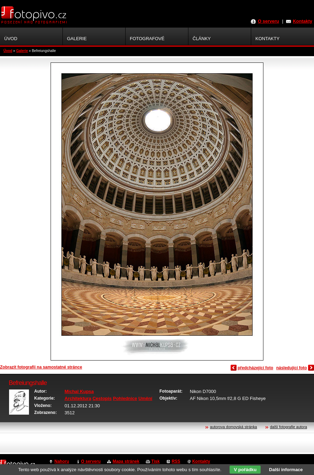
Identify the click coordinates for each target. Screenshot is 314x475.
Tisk (155, 461)
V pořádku (245, 469)
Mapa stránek (126, 461)
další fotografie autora (288, 427)
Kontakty (302, 21)
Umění (145, 398)
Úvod (7, 51)
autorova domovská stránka (233, 427)
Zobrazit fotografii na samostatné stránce (41, 367)
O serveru (268, 21)
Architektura (78, 398)
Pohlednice (125, 398)
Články (202, 38)
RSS (176, 461)
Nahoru (61, 461)
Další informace (286, 469)
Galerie (22, 51)
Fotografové (147, 38)
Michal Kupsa (79, 391)
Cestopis (102, 398)
